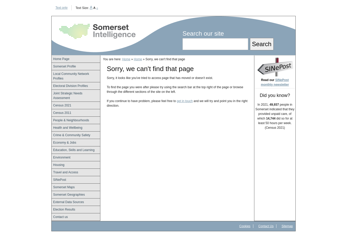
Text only (61, 7)
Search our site (203, 33)
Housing (58, 165)
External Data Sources (68, 202)
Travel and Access (65, 172)
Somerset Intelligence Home (97, 31)
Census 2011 (62, 113)
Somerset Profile (64, 66)
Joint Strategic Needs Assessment (67, 96)
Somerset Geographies (69, 194)
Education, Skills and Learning (73, 150)
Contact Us (266, 226)
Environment (61, 157)
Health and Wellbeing (67, 128)
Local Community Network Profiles (71, 76)
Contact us (60, 217)
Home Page (61, 59)
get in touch (185, 101)
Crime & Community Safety (71, 135)
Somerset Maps (64, 187)
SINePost (59, 180)
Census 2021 (62, 105)
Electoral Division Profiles (70, 86)
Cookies (244, 226)
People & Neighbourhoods (71, 120)
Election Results (64, 209)
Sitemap (287, 226)
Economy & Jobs (64, 142)
